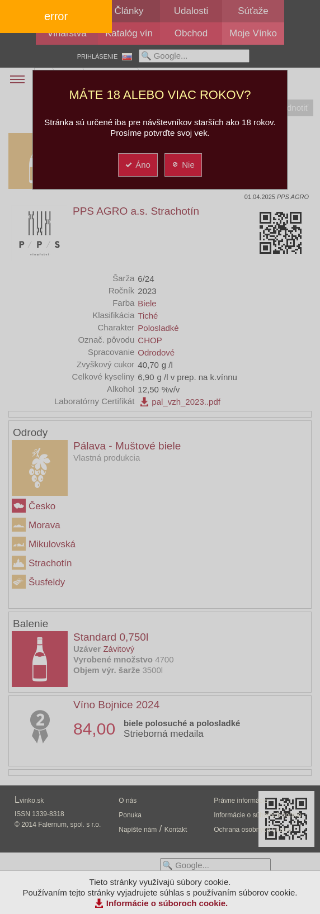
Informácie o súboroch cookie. (167, 903)
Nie (183, 164)
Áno (137, 164)
